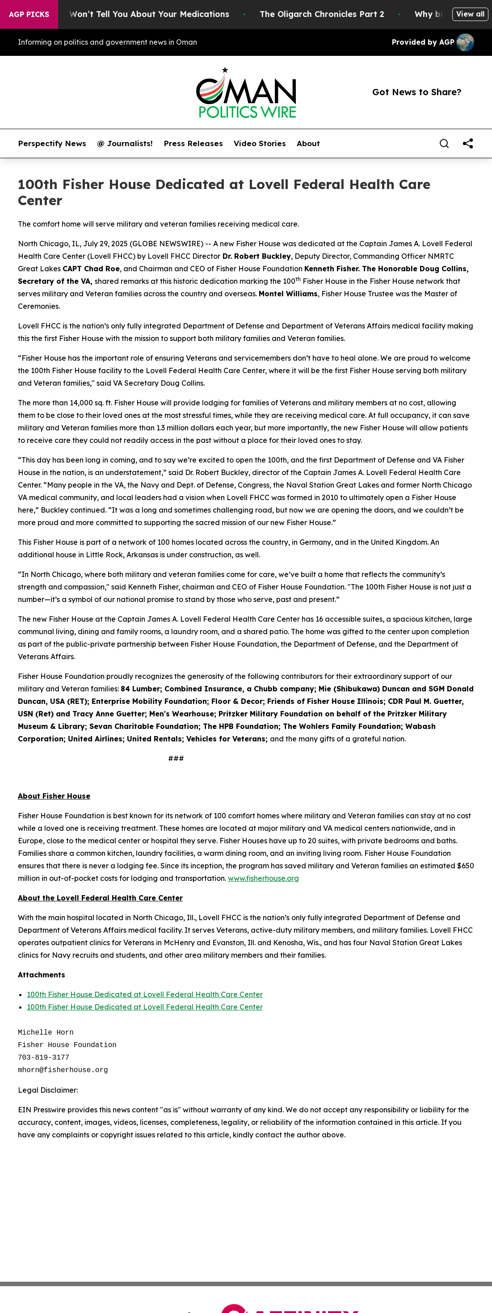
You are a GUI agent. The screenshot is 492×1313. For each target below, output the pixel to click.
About (308, 143)
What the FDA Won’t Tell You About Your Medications (130, 14)
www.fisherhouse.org (263, 878)
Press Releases (193, 143)
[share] (468, 143)
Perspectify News (52, 143)
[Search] (444, 143)
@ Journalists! (125, 143)
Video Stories (260, 143)
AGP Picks (29, 14)
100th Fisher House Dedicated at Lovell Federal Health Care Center (145, 994)
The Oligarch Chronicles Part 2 (332, 14)
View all (470, 13)
